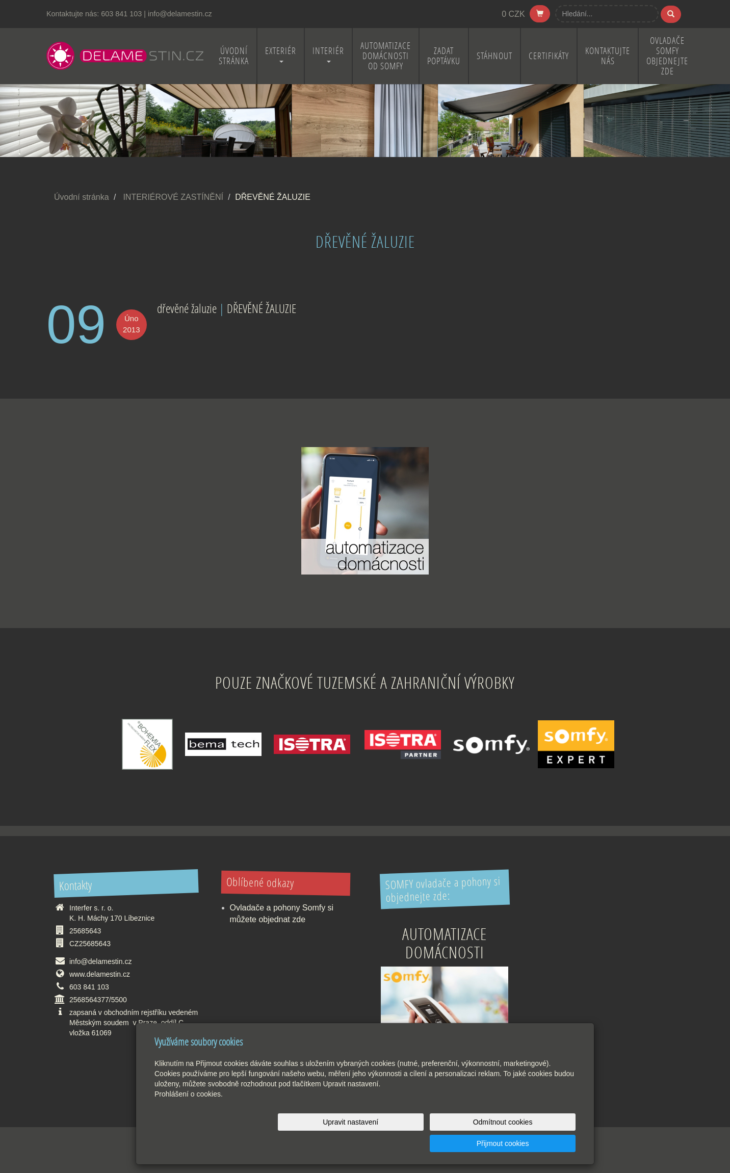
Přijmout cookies (536, 1143)
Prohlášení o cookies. (188, 1115)
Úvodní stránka (81, 197)
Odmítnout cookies (452, 1143)
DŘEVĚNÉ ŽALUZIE (261, 308)
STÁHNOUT (494, 56)
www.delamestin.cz (99, 974)
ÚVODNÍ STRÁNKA (234, 56)
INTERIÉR (328, 54)
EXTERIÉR (280, 54)
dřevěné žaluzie (187, 308)
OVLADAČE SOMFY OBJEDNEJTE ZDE (667, 56)
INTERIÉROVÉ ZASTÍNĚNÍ (173, 197)
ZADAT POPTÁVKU (443, 56)
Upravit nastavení (368, 1143)
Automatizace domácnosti (444, 942)
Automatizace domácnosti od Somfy (385, 56)
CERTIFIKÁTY (549, 56)
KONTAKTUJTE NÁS (607, 56)
